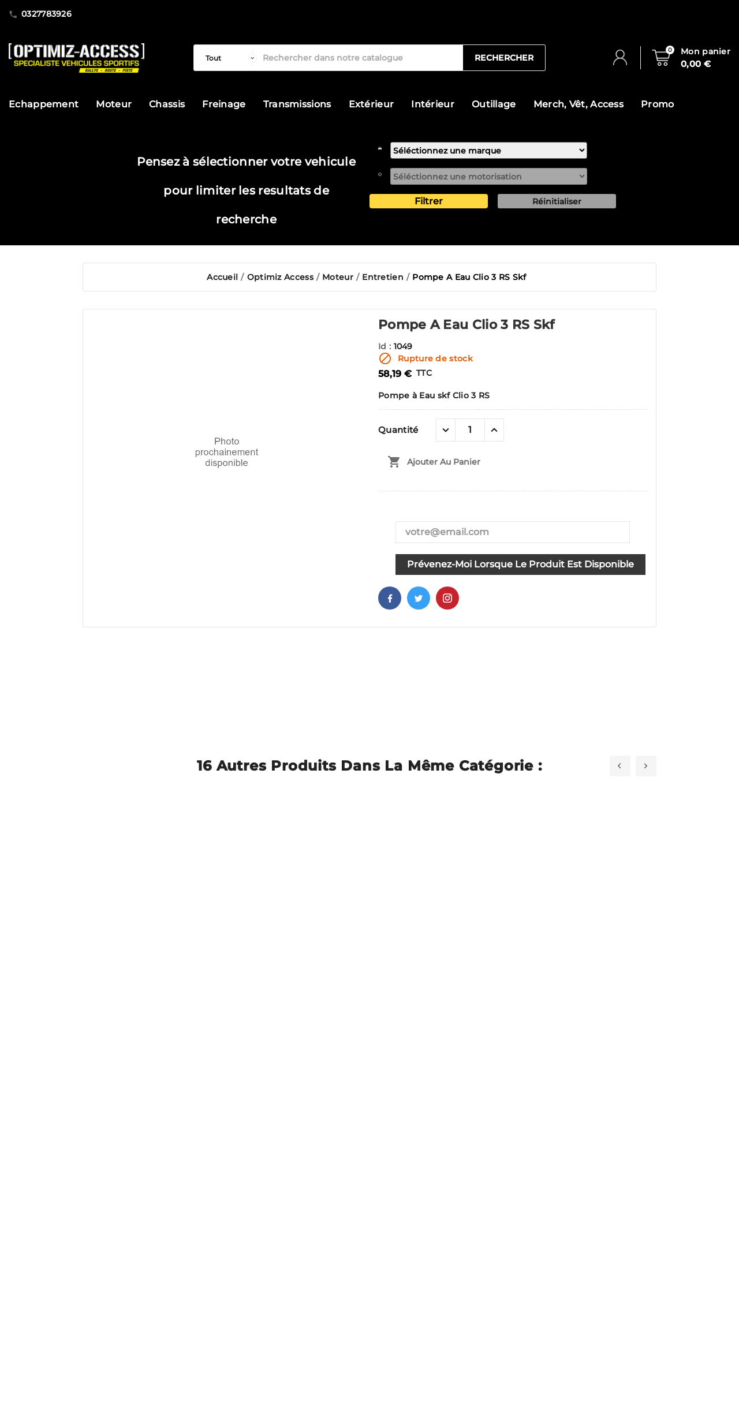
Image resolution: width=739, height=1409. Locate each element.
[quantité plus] (494, 430)
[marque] (488, 150)
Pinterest (447, 598)
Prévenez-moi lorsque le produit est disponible (520, 564)
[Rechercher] (360, 57)
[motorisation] (488, 176)
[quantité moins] (446, 430)
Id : (386, 346)
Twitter (418, 598)
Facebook (389, 598)
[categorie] (228, 57)
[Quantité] (470, 430)
